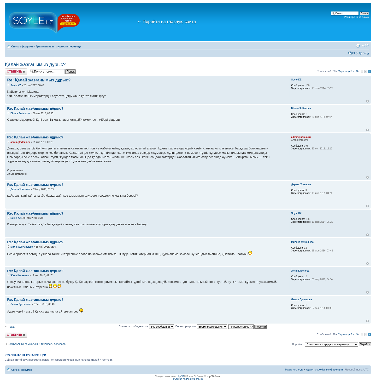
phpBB (180, 376)
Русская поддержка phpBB (188, 379)
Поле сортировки (201, 326)
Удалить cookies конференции (324, 369)
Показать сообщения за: (146, 326)
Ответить (16, 71)
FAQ (355, 53)
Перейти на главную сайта (166, 21)
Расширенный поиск (356, 17)
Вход (366, 53)
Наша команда (294, 369)
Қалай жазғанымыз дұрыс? (35, 64)
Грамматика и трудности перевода (58, 46)
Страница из (348, 71)
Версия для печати (358, 45)
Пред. (11, 326)
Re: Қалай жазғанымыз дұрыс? (38, 80)
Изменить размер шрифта (365, 45)
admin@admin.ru (20, 142)
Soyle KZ (16, 85)
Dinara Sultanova (21, 113)
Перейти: (297, 344)
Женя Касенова (20, 275)
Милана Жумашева (22, 246)
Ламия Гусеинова (21, 304)
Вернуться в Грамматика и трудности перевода (36, 343)
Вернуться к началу (367, 101)
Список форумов (22, 46)
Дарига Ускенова (20, 189)
